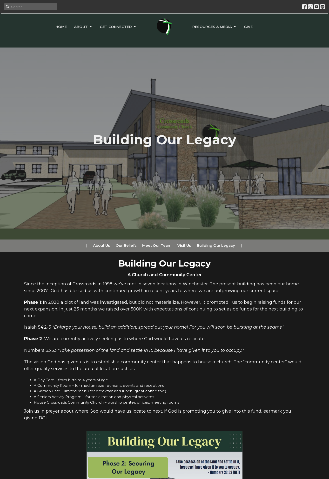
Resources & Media (214, 26)
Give (248, 26)
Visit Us (184, 245)
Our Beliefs (126, 245)
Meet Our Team (157, 245)
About (83, 26)
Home (61, 26)
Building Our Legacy (216, 245)
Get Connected (118, 26)
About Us (101, 245)
